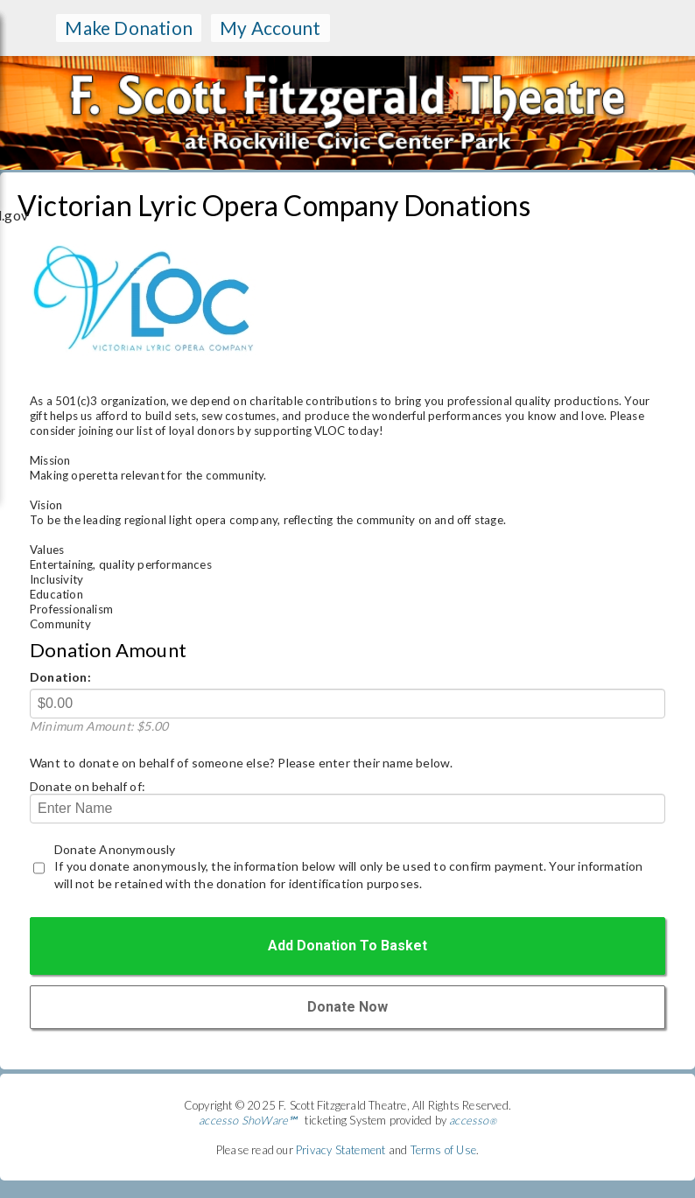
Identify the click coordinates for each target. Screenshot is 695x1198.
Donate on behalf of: (87, 786)
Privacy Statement (340, 1150)
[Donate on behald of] (347, 808)
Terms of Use (443, 1150)
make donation (129, 28)
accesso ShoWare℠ (248, 1120)
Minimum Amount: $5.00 (99, 725)
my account (270, 28)
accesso (472, 1120)
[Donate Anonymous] (39, 868)
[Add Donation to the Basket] (347, 946)
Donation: (60, 676)
